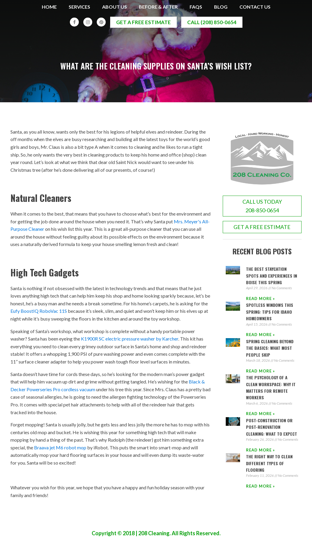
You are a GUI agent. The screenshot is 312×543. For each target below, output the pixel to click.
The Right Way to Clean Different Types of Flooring (269, 464)
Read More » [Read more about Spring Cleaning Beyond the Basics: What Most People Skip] (260, 371)
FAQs (196, 7)
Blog (221, 7)
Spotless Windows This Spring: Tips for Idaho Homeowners (269, 312)
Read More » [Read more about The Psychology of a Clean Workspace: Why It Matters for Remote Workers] (260, 414)
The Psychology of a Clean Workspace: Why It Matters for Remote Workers (271, 388)
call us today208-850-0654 (262, 206)
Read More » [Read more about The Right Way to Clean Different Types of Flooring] (260, 486)
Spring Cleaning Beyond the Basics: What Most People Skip (269, 348)
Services (79, 7)
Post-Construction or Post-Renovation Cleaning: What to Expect (271, 427)
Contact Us (254, 7)
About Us (114, 7)
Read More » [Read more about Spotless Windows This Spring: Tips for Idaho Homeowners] (260, 335)
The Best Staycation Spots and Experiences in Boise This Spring (271, 276)
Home (49, 7)
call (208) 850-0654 (211, 22)
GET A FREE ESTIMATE (262, 227)
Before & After (158, 7)
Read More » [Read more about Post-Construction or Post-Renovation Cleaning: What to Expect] (260, 450)
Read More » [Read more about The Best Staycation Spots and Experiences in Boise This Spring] (260, 299)
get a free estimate (143, 22)
